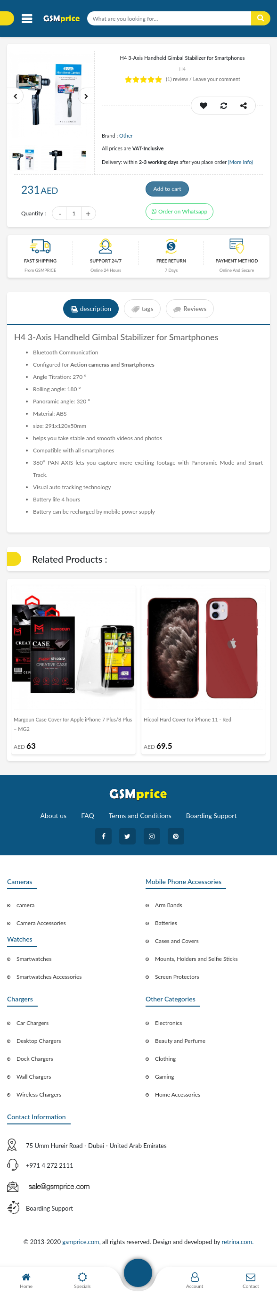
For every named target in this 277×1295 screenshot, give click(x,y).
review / (179, 79)
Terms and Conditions (140, 821)
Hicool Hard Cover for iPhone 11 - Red (187, 725)
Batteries (166, 928)
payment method (236, 266)
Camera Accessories (41, 928)
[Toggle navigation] (26, 19)
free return (171, 266)
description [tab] (89, 314)
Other (126, 135)
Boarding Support (211, 821)
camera (25, 910)
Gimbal (106, 342)
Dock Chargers (34, 1064)
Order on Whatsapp (179, 217)
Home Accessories (177, 1100)
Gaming (164, 1082)
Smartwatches (33, 964)
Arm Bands (168, 910)
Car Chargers (32, 1028)
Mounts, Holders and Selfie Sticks (196, 964)
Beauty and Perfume (180, 1046)
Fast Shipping (40, 266)
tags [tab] (142, 314)
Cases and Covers (177, 946)
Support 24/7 (106, 266)
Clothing (165, 1064)
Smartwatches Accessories (49, 982)
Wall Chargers (33, 1082)
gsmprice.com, (82, 1247)
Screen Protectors (177, 982)
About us (54, 821)
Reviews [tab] (191, 314)
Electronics (168, 1028)
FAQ (87, 821)
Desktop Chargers (38, 1046)
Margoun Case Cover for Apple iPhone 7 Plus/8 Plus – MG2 (73, 730)
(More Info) (240, 162)
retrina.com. (237, 1247)
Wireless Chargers (38, 1100)
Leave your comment (216, 79)
